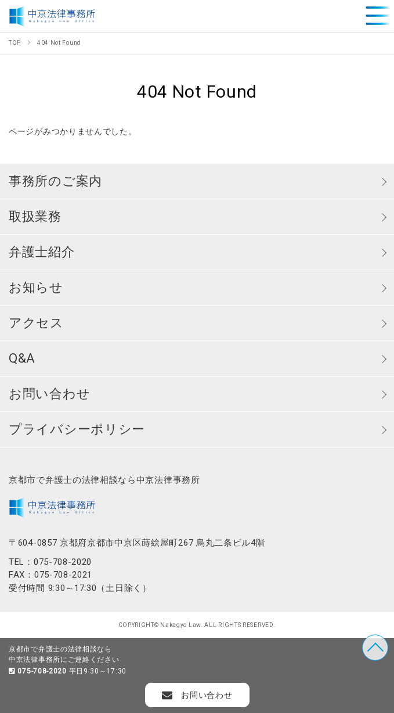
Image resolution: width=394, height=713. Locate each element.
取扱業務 (35, 216)
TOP (375, 648)
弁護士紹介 (42, 252)
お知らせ (36, 287)
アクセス (36, 323)
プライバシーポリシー (77, 429)
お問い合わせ (49, 393)
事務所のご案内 (55, 181)
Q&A (22, 358)
